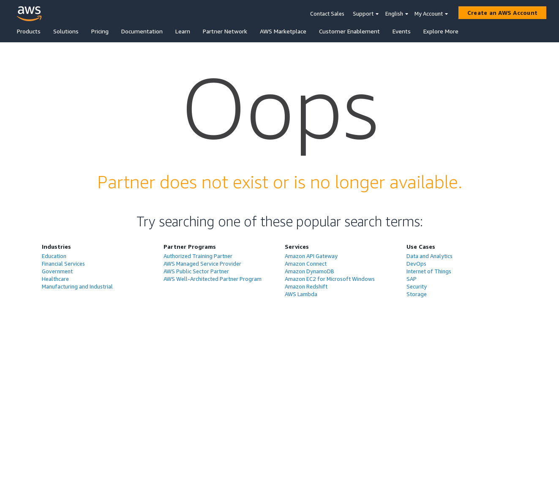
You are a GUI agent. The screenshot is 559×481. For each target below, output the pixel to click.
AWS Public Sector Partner (196, 271)
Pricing (100, 31)
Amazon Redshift (306, 286)
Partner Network (225, 31)
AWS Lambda (301, 294)
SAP (411, 278)
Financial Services (63, 263)
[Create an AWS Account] (502, 12)
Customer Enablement (349, 31)
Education (54, 256)
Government (57, 271)
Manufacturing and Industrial (77, 286)
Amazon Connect (306, 263)
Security (416, 286)
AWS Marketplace (283, 31)
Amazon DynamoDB (309, 271)
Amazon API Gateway (311, 256)
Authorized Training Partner (198, 256)
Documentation (142, 31)
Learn (182, 31)
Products (29, 31)
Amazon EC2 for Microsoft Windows (330, 278)
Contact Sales (327, 13)
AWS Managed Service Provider (202, 263)
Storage (416, 294)
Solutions (66, 31)
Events (402, 31)
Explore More (440, 31)
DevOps (416, 263)
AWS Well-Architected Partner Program (213, 278)
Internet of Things (428, 271)
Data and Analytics (429, 256)
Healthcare (55, 278)
